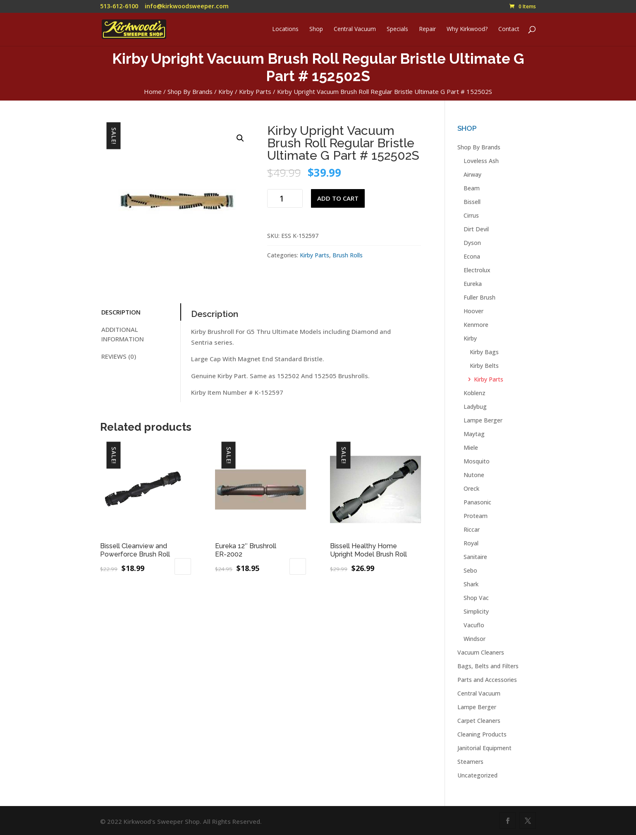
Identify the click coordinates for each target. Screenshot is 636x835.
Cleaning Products (482, 734)
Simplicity (476, 611)
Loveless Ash (481, 161)
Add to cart (338, 198)
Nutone (474, 475)
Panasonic (477, 502)
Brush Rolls (347, 255)
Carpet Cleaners (478, 721)
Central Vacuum (355, 29)
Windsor (474, 639)
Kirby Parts (255, 91)
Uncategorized (477, 775)
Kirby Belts (484, 366)
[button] (240, 138)
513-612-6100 (119, 6)
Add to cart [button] (183, 566)
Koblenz (474, 393)
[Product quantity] (285, 198)
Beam (472, 188)
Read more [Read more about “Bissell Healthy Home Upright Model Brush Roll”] (361, 593)
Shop (316, 29)
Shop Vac (476, 598)
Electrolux (477, 270)
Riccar (472, 529)
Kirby (225, 91)
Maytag (474, 434)
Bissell (472, 202)
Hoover (473, 311)
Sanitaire (475, 557)
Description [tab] (121, 312)
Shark (471, 584)
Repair (427, 29)
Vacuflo (474, 625)
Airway (472, 174)
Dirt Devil (476, 229)
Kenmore (476, 325)
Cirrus (471, 215)
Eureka (473, 284)
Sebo (470, 570)
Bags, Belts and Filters (488, 666)
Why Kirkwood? (467, 29)
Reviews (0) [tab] (118, 356)
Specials (397, 29)
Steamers (470, 761)
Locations (285, 29)
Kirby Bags (484, 352)
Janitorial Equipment (484, 748)
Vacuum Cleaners (480, 652)
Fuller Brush (479, 297)
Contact (508, 29)
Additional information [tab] (122, 334)
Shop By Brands (190, 91)
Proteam (476, 516)
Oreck (471, 488)
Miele (471, 447)
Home (153, 91)
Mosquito (477, 461)
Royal (471, 543)
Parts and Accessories (487, 680)
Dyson (472, 243)
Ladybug (475, 406)
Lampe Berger (483, 420)
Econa (472, 256)
